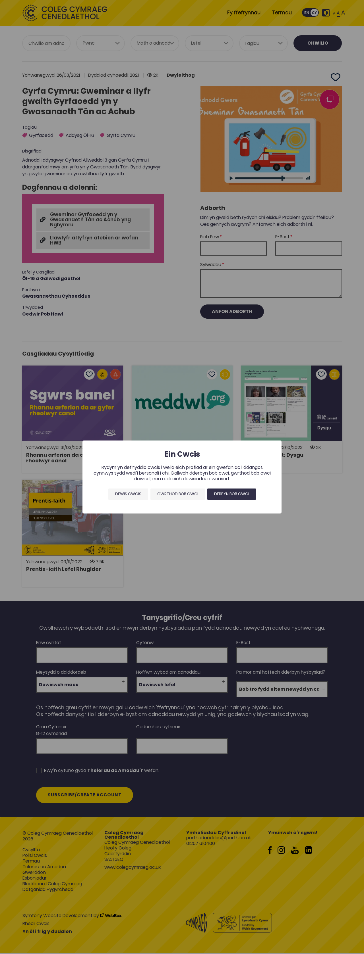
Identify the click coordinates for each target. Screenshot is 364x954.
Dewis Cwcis (128, 494)
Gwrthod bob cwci (177, 494)
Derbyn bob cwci (231, 494)
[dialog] (182, 477)
